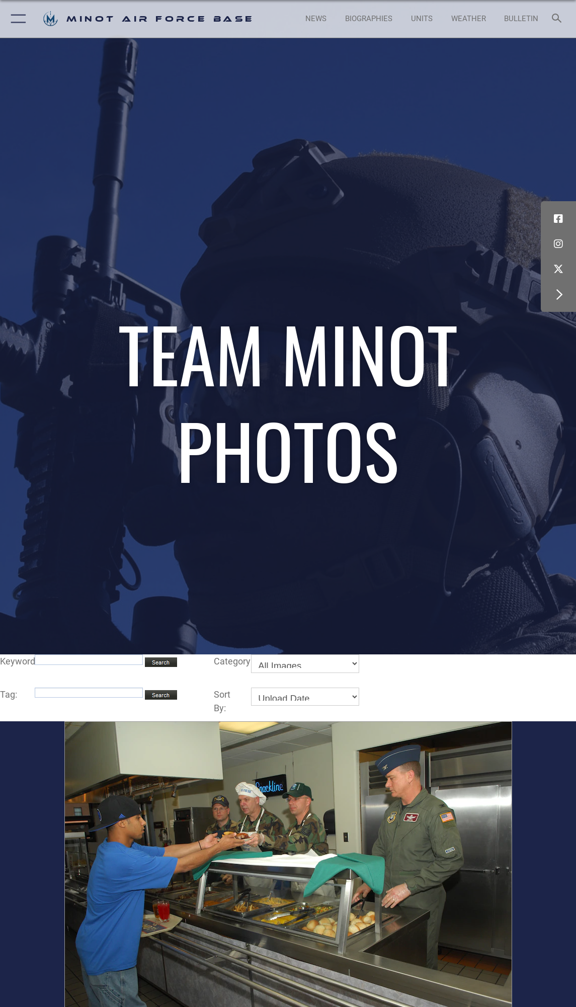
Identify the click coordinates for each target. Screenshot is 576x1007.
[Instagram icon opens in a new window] (558, 244)
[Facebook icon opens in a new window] (558, 218)
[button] (16, 19)
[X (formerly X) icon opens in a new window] (558, 269)
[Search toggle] (558, 19)
